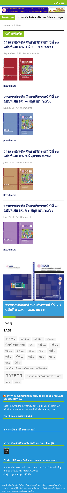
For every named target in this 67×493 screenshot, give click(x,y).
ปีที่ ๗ (52, 357)
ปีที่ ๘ (7, 363)
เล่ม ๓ (17, 382)
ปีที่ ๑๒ (8, 351)
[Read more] (10, 85)
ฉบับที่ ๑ (10, 339)
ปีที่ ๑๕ (41, 351)
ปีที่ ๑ (31, 345)
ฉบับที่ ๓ (38, 339)
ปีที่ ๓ (8, 357)
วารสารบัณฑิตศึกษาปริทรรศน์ (44, 376)
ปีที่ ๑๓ (20, 351)
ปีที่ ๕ (31, 357)
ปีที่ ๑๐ (42, 345)
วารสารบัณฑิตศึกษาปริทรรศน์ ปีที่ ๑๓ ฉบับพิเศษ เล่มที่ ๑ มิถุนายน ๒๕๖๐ (31, 208)
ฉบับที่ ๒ (24, 339)
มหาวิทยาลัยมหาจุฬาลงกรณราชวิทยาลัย (26, 368)
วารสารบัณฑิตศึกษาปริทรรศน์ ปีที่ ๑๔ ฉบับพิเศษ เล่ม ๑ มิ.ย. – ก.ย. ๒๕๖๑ (31, 44)
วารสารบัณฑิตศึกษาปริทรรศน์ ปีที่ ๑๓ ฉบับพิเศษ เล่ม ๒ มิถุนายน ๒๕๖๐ (31, 153)
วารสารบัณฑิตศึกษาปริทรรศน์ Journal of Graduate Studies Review (33, 397)
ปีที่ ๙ (17, 363)
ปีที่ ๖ (41, 357)
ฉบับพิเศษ (51, 339)
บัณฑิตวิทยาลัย (15, 345)
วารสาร (13, 375)
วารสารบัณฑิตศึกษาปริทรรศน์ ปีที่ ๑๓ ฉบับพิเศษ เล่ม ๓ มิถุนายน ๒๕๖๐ (31, 99)
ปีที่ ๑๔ (31, 351)
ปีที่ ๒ (52, 351)
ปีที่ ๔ (20, 357)
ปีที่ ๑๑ (54, 345)
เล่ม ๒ (7, 382)
